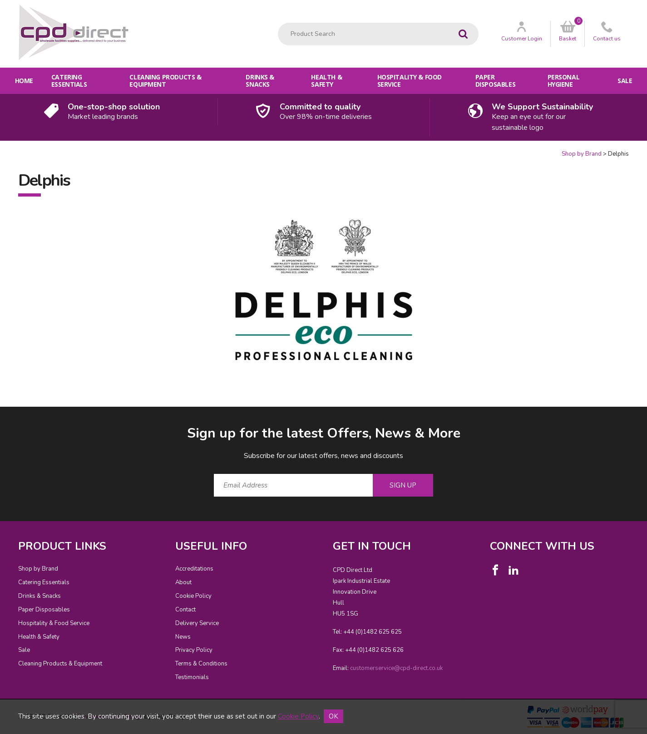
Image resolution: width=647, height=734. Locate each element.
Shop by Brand (582, 154)
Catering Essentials (69, 81)
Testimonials (192, 677)
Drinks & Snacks (260, 81)
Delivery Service (197, 623)
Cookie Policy (193, 596)
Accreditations (194, 569)
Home (24, 80)
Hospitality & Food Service (409, 81)
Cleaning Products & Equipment (165, 81)
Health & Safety (326, 81)
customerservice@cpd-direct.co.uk (396, 668)
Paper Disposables (495, 81)
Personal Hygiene (564, 81)
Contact (185, 610)
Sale (624, 80)
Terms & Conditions (201, 664)
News (183, 637)
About (183, 582)
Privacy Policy (193, 650)
